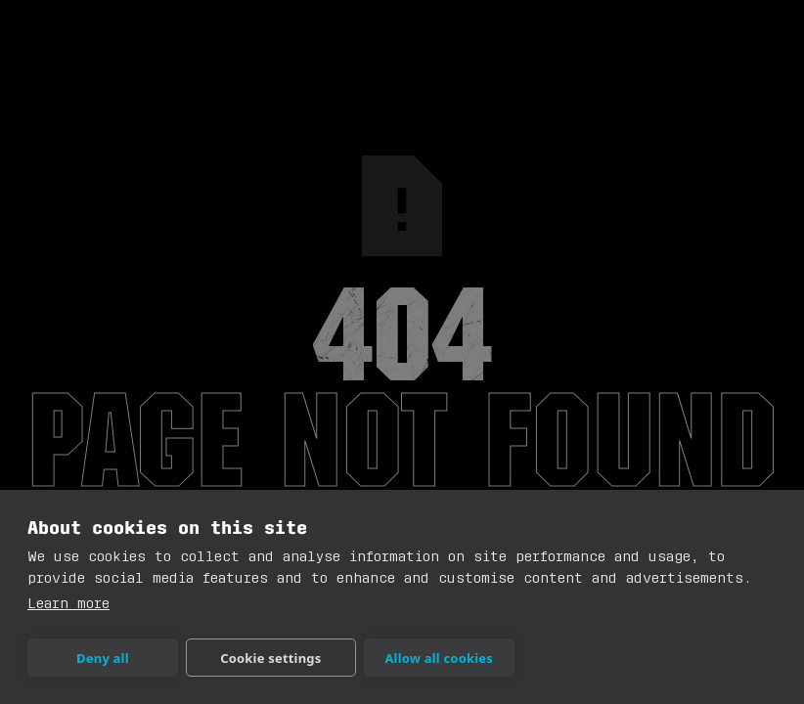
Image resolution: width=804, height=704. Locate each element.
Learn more (68, 603)
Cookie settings (270, 658)
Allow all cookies (438, 658)
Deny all (102, 658)
